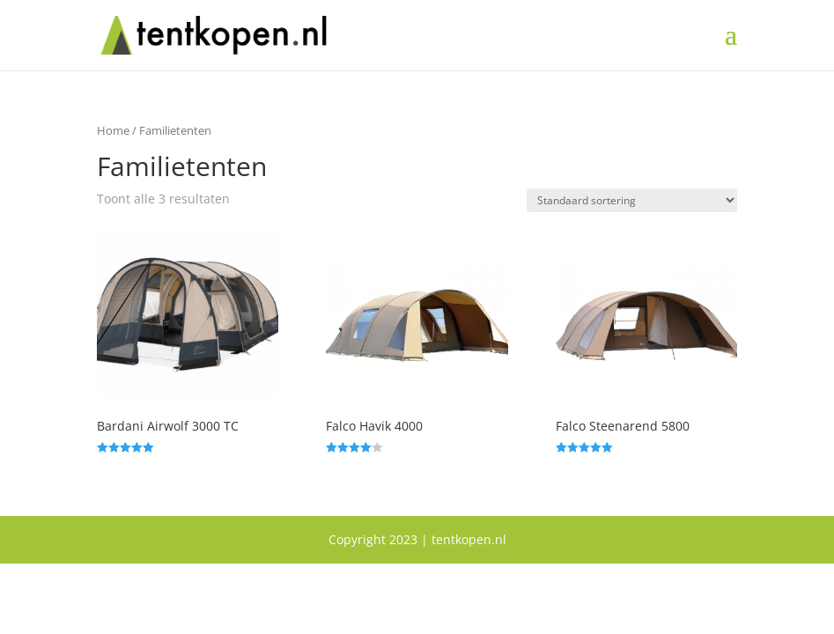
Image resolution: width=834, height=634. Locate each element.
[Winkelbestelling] (632, 200)
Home (113, 130)
